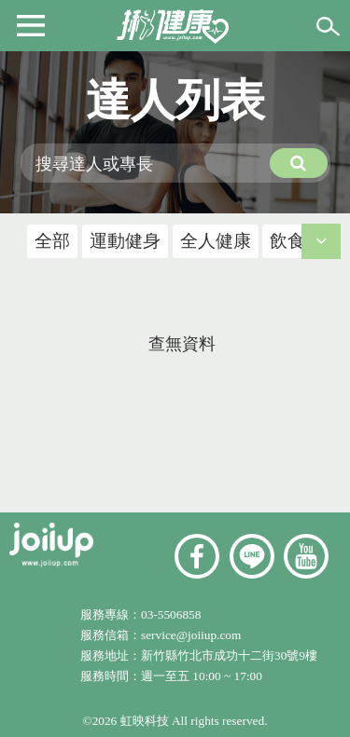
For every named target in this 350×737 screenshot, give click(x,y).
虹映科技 (144, 721)
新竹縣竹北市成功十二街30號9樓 (229, 655)
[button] (30, 24)
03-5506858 (171, 614)
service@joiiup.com (193, 635)
